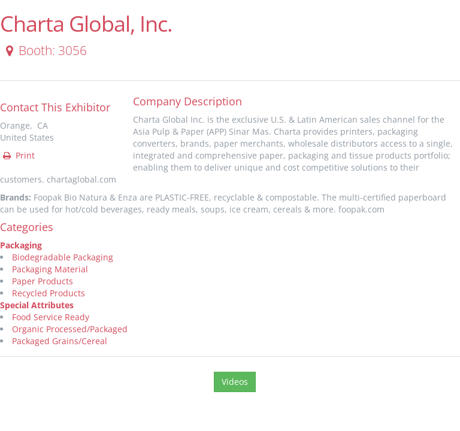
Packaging (21, 245)
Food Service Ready (50, 317)
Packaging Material (50, 269)
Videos (235, 381)
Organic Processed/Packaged (70, 329)
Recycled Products (48, 293)
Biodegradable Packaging (62, 257)
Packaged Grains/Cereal (59, 341)
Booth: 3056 (44, 50)
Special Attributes (37, 305)
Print (18, 155)
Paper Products (42, 281)
